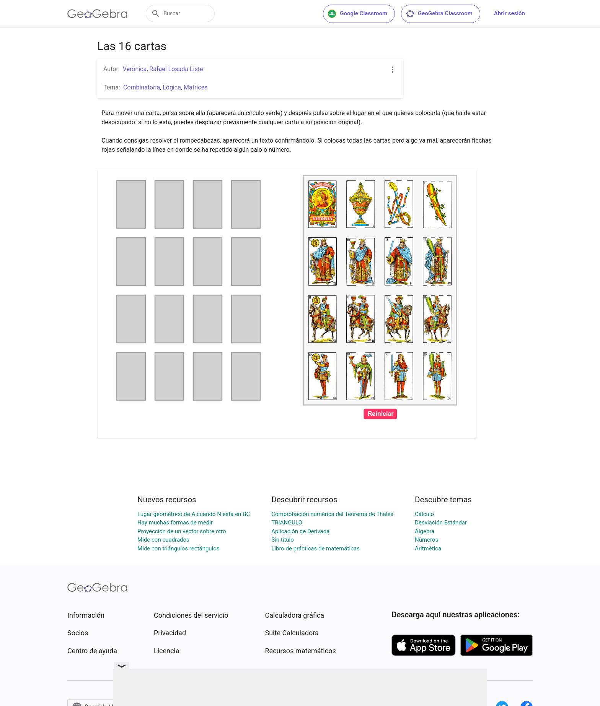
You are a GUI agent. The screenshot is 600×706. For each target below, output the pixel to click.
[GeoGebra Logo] (97, 13)
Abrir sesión (509, 13)
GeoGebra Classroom (439, 13)
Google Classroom (357, 13)
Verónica (135, 69)
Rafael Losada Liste (176, 69)
